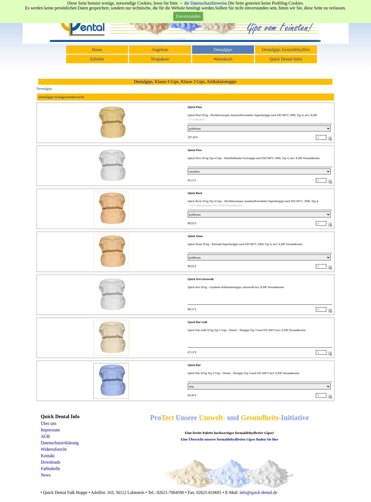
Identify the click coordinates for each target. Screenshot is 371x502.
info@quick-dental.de (258, 492)
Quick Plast (195, 107)
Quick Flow (195, 150)
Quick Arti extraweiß (201, 279)
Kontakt (48, 455)
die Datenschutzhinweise (205, 3)
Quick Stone (195, 236)
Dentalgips (223, 49)
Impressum (50, 430)
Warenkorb (222, 59)
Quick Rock (195, 193)
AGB (45, 436)
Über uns (48, 423)
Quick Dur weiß (197, 322)
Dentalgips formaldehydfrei (286, 49)
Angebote (159, 49)
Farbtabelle (50, 468)
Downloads (51, 462)
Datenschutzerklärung (60, 442)
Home (97, 49)
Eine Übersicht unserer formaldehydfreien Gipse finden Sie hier (229, 439)
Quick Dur (194, 365)
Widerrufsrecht (54, 449)
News (46, 475)
